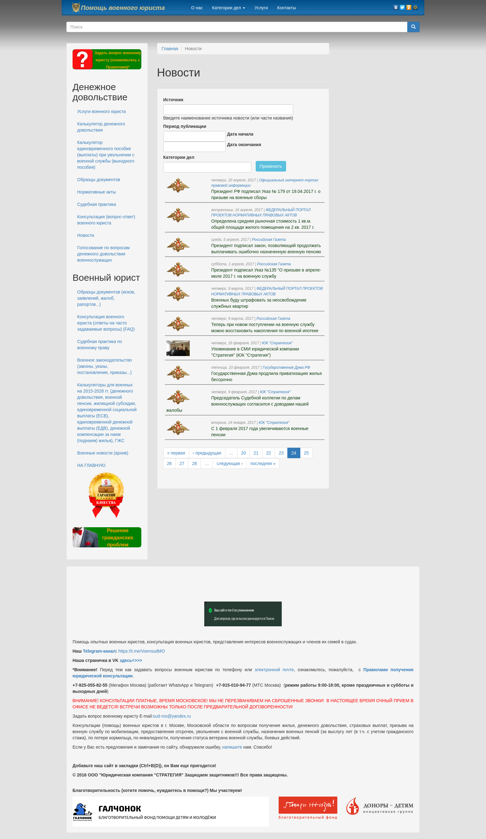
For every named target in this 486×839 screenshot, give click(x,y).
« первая (176, 452)
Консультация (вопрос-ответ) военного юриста (106, 219)
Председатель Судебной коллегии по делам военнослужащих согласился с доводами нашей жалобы (237, 404)
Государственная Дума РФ (286, 367)
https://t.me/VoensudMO (141, 651)
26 (169, 463)
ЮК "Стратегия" (277, 343)
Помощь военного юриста (123, 7)
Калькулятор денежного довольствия (101, 127)
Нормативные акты (96, 191)
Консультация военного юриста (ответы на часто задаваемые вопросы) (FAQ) (106, 323)
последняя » (263, 463)
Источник (173, 99)
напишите (232, 747)
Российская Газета (269, 239)
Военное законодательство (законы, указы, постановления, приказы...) (104, 366)
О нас (197, 7)
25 (306, 452)
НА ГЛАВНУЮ (91, 465)
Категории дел (228, 7)
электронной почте (274, 669)
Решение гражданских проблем (117, 537)
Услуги (261, 7)
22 (268, 452)
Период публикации (184, 126)
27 (181, 463)
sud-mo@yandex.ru (172, 716)
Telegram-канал (99, 651)
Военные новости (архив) (102, 452)
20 (243, 452)
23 (281, 452)
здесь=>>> (131, 660)
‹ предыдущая (207, 452)
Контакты (286, 7)
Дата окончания (244, 144)
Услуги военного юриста (101, 111)
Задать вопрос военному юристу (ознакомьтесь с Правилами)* (118, 60)
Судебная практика (96, 204)
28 (194, 463)
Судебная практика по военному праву (99, 344)
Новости (85, 235)
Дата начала (240, 134)
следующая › (230, 463)
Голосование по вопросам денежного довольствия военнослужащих (103, 254)
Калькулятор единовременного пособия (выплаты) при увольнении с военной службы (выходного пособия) (106, 155)
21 (256, 452)
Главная (170, 48)
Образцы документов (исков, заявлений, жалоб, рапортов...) (106, 298)
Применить (271, 166)
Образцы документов (98, 179)
